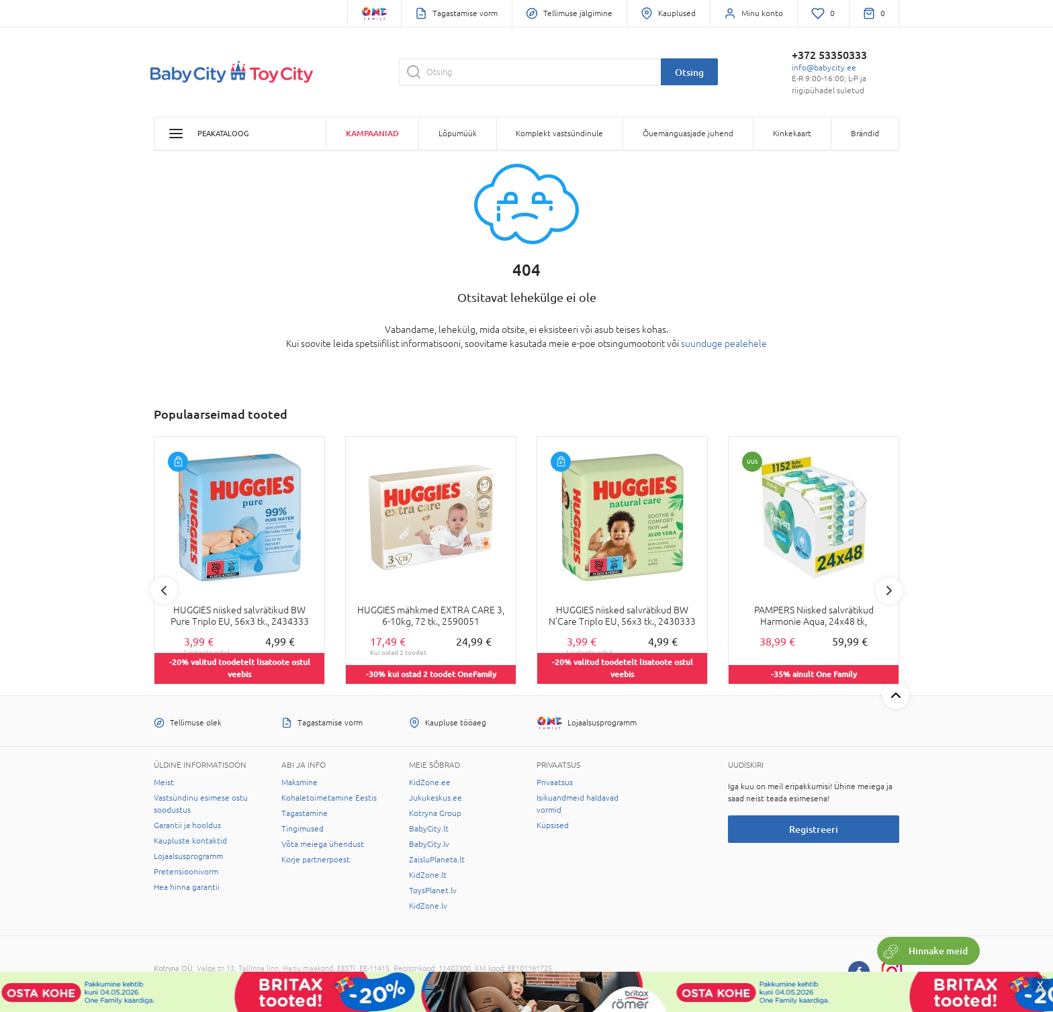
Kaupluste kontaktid (190, 841)
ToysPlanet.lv (433, 890)
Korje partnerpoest (315, 859)
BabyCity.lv (429, 844)
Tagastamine (304, 813)
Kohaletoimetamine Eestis (329, 798)
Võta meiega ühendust (322, 844)
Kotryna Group (435, 813)
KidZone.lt (428, 875)
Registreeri (813, 829)
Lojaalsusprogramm (188, 856)
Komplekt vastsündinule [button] (559, 133)
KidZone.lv (428, 906)
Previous (163, 590)
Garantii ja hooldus (187, 825)
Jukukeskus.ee (435, 798)
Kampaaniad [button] (372, 133)
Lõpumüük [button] (458, 133)
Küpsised (553, 825)
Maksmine (299, 782)
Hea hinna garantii (187, 887)
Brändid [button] (865, 133)
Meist (164, 782)
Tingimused (302, 828)
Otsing (689, 72)
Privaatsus (555, 782)
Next (889, 590)
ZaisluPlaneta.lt (437, 859)
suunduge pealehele (724, 343)
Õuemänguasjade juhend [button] (688, 133)
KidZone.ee (430, 782)
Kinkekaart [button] (792, 133)
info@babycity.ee (824, 67)
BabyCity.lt (429, 828)
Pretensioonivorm (186, 871)
